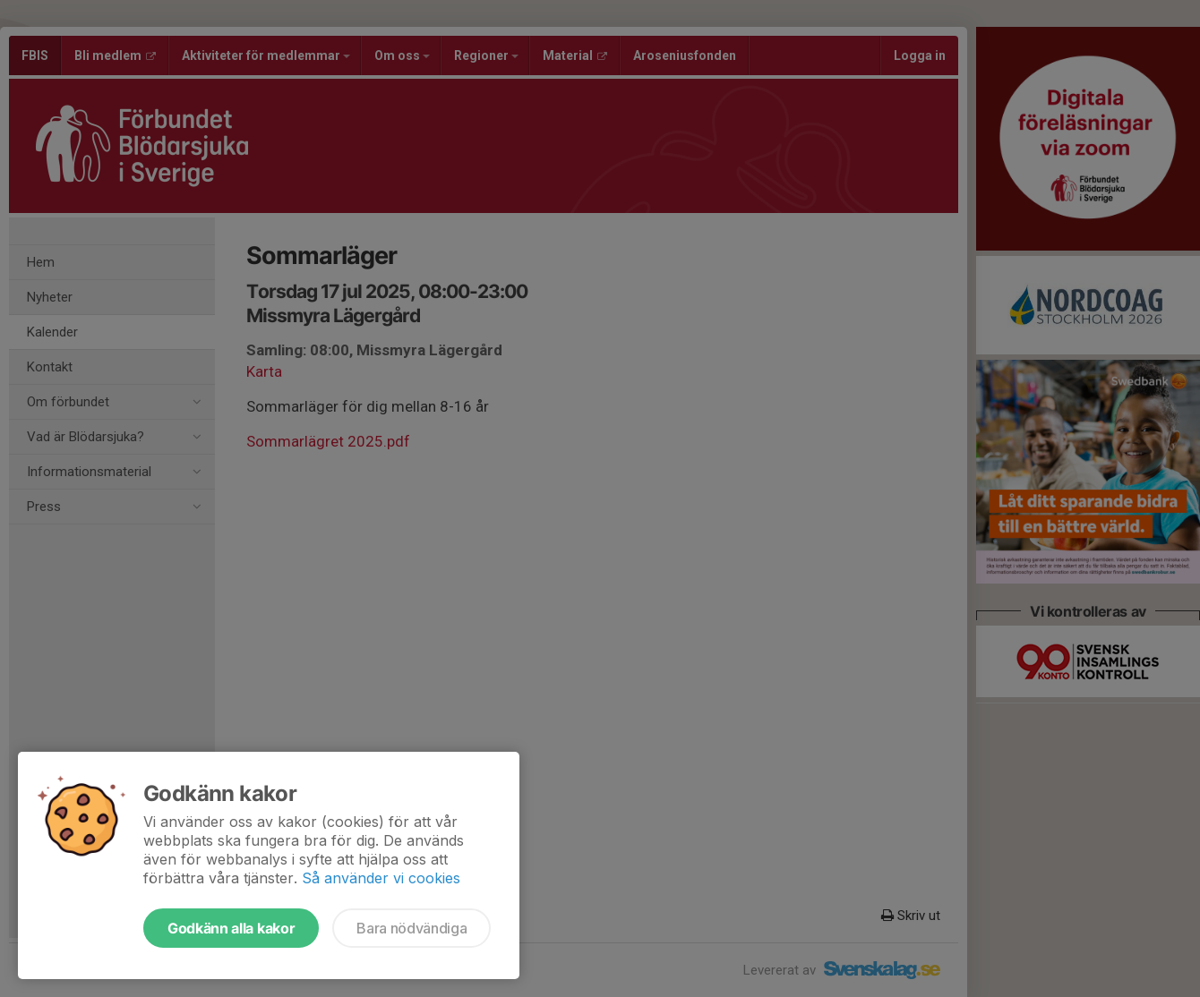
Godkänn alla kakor (231, 928)
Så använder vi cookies (381, 878)
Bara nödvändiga (411, 928)
